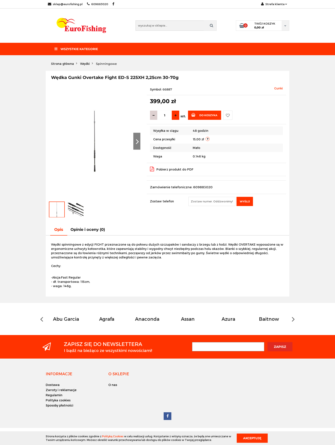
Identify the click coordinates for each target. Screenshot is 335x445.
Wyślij (245, 201)
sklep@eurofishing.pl (65, 4)
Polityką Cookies (112, 436)
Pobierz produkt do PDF (171, 169)
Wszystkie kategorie (76, 49)
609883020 (97, 4)
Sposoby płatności (59, 405)
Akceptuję (252, 438)
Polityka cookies (58, 400)
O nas (112, 385)
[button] (59, 374)
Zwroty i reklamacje (61, 390)
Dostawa (53, 385)
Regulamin (54, 395)
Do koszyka (204, 115)
